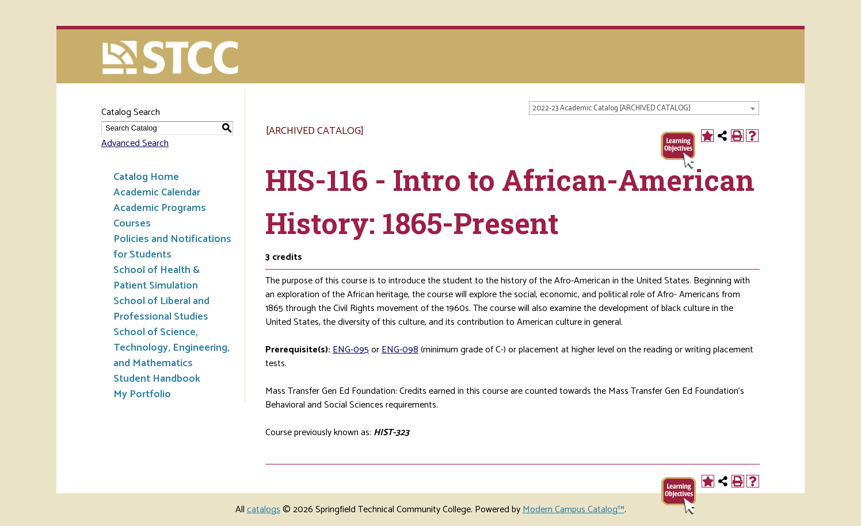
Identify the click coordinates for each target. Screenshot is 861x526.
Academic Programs (159, 208)
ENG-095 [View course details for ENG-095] (351, 350)
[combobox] (644, 108)
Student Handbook (156, 378)
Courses (132, 223)
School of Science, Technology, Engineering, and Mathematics (171, 348)
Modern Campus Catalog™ (573, 509)
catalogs (263, 509)
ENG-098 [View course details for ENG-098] (400, 350)
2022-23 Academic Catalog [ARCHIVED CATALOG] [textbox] (611, 108)
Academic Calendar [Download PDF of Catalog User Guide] (156, 192)
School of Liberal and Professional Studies (161, 309)
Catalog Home (146, 177)
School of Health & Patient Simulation (156, 278)
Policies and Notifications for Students (172, 247)
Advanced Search (135, 143)
